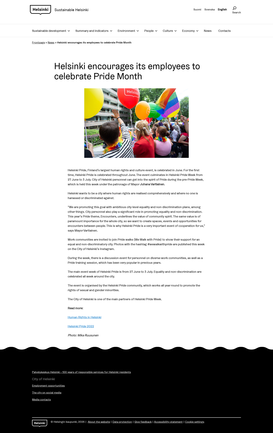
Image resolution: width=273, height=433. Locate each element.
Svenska (209, 9)
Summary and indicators (91, 31)
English (222, 9)
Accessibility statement (168, 422)
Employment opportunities (48, 385)
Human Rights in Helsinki (84, 317)
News (208, 31)
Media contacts (41, 399)
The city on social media (46, 392)
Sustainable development (49, 31)
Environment (126, 31)
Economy (188, 31)
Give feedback (143, 422)
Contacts (224, 31)
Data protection (122, 422)
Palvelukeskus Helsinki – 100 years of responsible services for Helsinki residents (81, 372)
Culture (168, 31)
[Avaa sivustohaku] (234, 8)
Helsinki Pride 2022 (81, 326)
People (149, 31)
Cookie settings (194, 422)
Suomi (197, 9)
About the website (99, 422)
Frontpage (38, 42)
